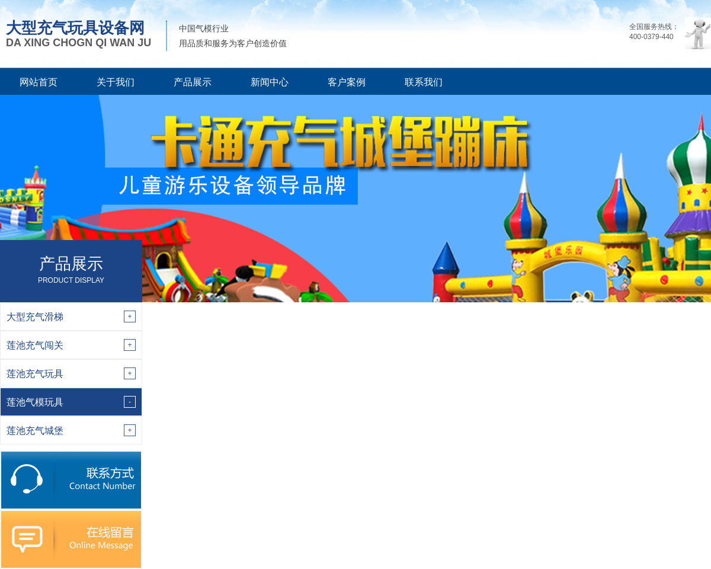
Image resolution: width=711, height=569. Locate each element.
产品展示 (193, 82)
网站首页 (38, 82)
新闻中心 (270, 82)
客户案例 (347, 82)
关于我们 (115, 82)
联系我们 (424, 82)
